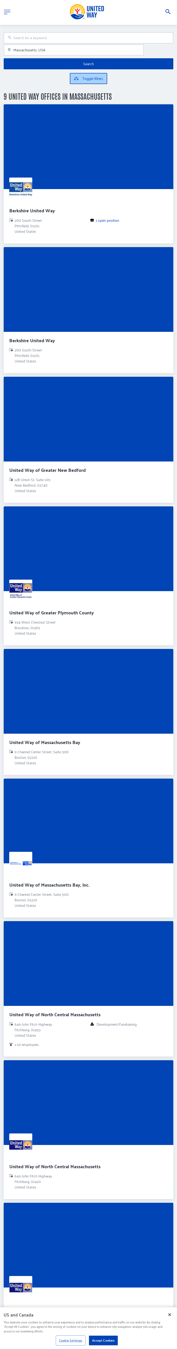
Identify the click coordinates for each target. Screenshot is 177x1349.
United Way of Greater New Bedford (47, 470)
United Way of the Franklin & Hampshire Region (59, 1309)
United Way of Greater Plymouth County (51, 612)
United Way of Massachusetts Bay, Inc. (49, 885)
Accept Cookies (103, 1343)
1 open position (107, 220)
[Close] (170, 1318)
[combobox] (88, 38)
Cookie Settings (70, 1343)
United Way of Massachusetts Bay (44, 742)
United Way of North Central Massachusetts (54, 1014)
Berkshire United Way (32, 210)
